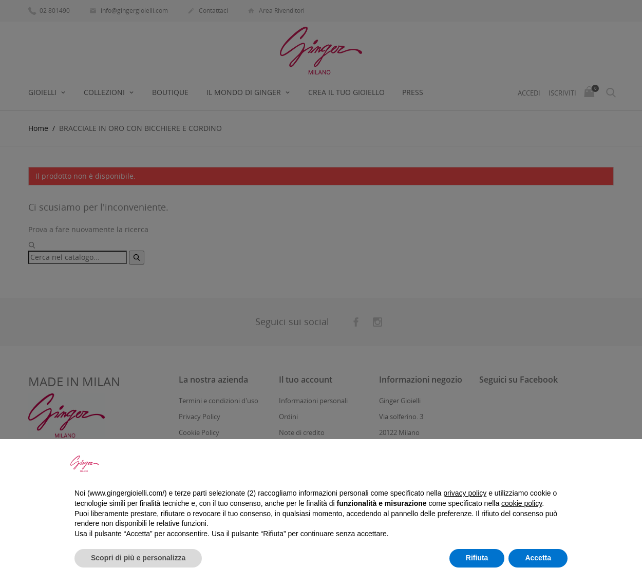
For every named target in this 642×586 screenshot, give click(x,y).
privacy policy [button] (464, 493)
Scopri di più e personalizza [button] (138, 558)
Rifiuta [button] (477, 558)
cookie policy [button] (521, 503)
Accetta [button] (538, 558)
